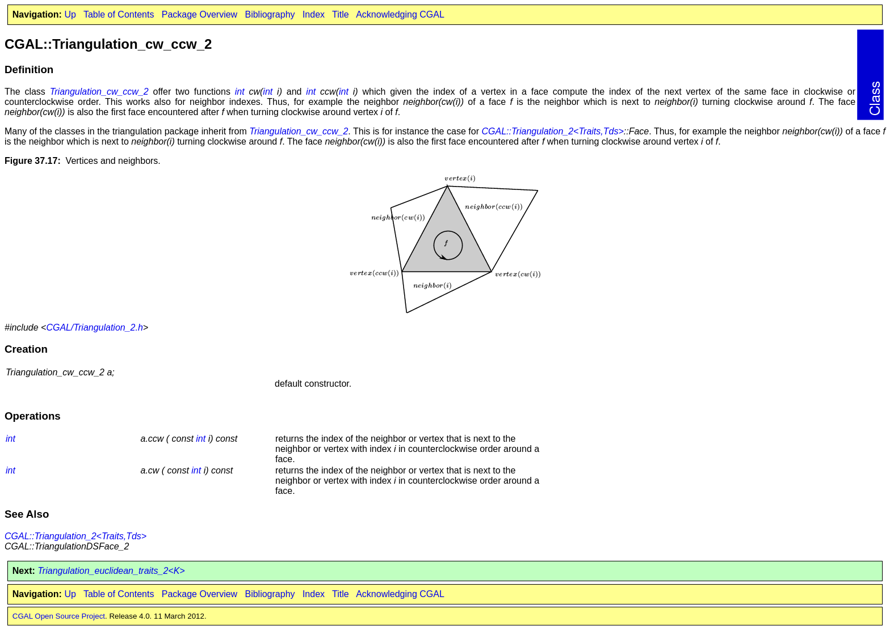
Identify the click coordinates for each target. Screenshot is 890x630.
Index (314, 14)
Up (69, 14)
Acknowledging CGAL (400, 14)
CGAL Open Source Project (58, 616)
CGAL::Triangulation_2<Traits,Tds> (553, 131)
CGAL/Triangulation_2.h (94, 327)
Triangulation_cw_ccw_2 (99, 91)
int (240, 91)
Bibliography (270, 14)
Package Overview (199, 14)
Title (340, 14)
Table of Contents (118, 14)
